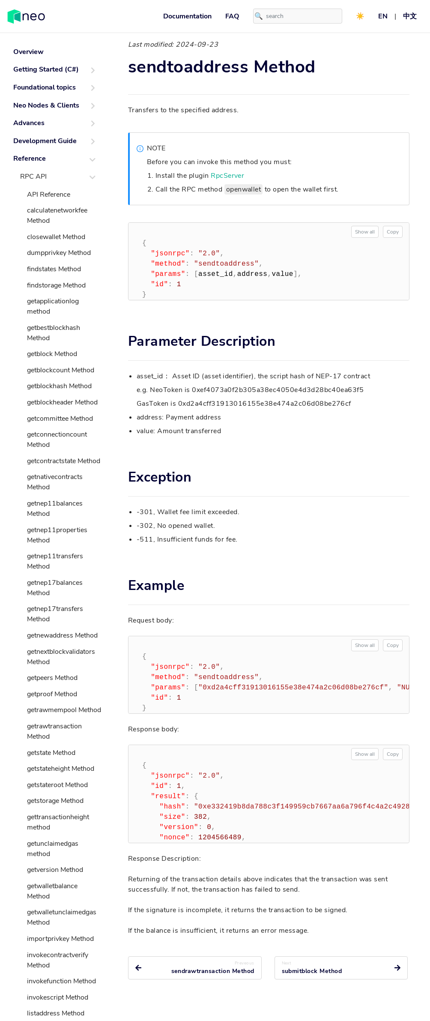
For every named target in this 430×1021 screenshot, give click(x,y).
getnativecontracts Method (55, 482)
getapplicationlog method (53, 306)
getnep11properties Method (57, 535)
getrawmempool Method (64, 710)
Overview (28, 52)
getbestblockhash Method (53, 333)
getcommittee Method (60, 418)
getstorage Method (55, 800)
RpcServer (227, 175)
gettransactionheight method (58, 822)
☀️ (360, 16)
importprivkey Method (60, 938)
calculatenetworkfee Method (57, 215)
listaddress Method (55, 1013)
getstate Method (51, 753)
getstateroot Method (57, 785)
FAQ (232, 16)
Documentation (187, 16)
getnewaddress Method (62, 635)
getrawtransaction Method (54, 731)
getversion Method (55, 869)
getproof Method (52, 694)
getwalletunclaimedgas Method (61, 917)
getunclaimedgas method (52, 849)
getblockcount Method (60, 370)
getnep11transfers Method (55, 561)
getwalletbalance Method (52, 891)
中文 (410, 16)
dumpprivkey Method (59, 252)
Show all (365, 231)
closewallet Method (56, 237)
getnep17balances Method (55, 588)
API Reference (48, 194)
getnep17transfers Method (55, 614)
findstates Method (54, 269)
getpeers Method (52, 678)
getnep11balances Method (55, 508)
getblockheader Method (62, 402)
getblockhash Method (59, 386)
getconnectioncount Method (57, 439)
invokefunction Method (61, 981)
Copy (393, 231)
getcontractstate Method (63, 461)
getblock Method (52, 354)
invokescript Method (57, 997)
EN (383, 16)
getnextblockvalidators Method (61, 657)
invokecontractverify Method (57, 960)
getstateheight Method (60, 768)
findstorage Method (56, 285)
